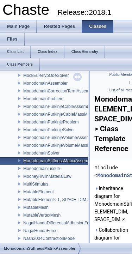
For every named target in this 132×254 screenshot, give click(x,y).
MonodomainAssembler (45, 83)
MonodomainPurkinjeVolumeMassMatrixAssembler (71, 145)
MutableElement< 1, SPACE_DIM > (56, 199)
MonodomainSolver (41, 153)
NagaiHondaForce (40, 230)
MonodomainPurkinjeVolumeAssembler (60, 137)
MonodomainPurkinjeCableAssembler (58, 106)
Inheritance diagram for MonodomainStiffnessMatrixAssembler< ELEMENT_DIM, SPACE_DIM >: (111, 204)
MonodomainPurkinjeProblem (50, 122)
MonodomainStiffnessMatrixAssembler (59, 160)
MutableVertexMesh (42, 215)
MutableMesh (36, 207)
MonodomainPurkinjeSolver (49, 129)
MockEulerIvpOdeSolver (46, 75)
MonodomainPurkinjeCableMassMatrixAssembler (69, 114)
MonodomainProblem (43, 98)
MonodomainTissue (41, 168)
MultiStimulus (35, 184)
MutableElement (38, 191)
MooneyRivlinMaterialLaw (47, 176)
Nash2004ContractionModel (49, 238)
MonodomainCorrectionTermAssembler (59, 91)
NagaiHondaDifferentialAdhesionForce (59, 222)
